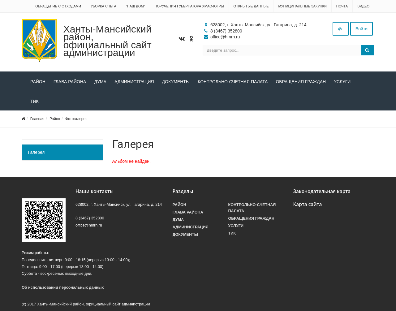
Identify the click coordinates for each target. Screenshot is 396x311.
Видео (363, 6)
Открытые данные (251, 6)
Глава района (70, 81)
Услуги (342, 81)
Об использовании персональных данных (63, 287)
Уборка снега (103, 6)
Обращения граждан (301, 81)
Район (37, 81)
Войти (361, 28)
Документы (176, 81)
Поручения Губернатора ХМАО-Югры (189, 6)
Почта (342, 6)
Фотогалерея (76, 119)
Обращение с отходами (58, 6)
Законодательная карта (322, 191)
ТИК (34, 101)
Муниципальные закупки (302, 6)
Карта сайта (307, 204)
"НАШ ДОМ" (135, 6)
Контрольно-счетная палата (233, 81)
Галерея (36, 152)
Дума (100, 81)
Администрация (134, 81)
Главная (37, 119)
